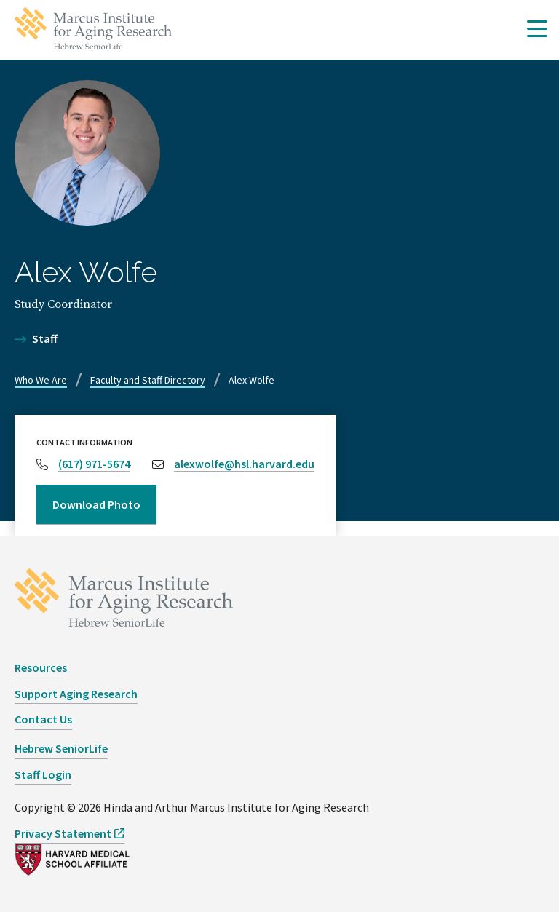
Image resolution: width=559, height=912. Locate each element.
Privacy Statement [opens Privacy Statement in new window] (63, 833)
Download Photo (96, 504)
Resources (41, 667)
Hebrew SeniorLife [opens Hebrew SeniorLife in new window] (61, 748)
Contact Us (43, 719)
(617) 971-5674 (94, 463)
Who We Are (41, 379)
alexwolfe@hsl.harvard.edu (244, 463)
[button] (537, 30)
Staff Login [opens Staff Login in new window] (43, 774)
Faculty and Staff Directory (147, 379)
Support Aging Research (76, 693)
